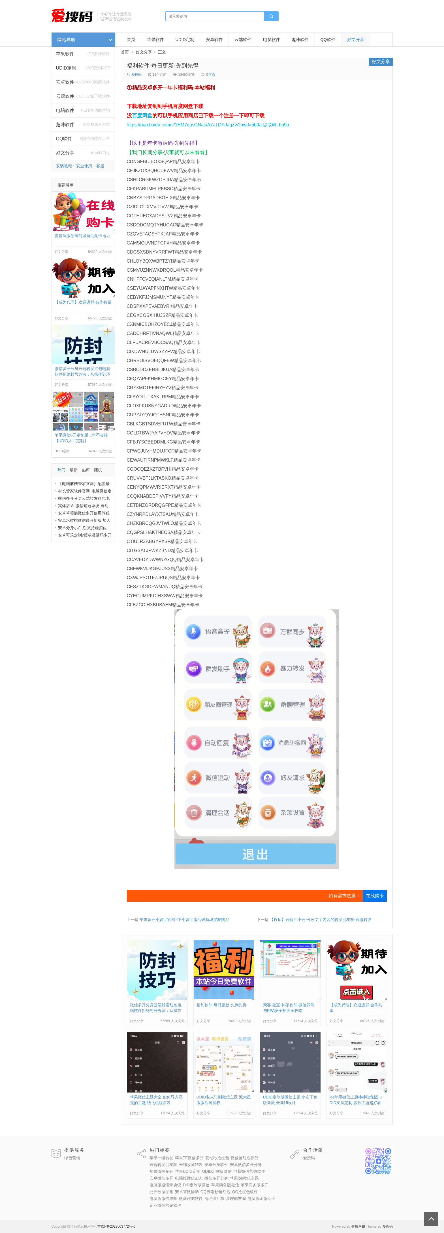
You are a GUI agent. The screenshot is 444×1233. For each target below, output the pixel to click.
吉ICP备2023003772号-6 (116, 1226)
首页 (131, 39)
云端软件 (242, 39)
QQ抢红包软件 (245, 1191)
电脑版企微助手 (261, 1198)
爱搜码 (136, 75)
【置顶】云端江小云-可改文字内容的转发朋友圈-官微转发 (320, 919)
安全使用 (84, 166)
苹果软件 (65, 53)
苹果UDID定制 (187, 1171)
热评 (86, 470)
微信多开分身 (216, 1178)
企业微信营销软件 (165, 1205)
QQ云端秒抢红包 (215, 1191)
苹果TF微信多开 (189, 1158)
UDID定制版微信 (217, 1171)
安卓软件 (214, 39)
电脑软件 (271, 39)
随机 (98, 470)
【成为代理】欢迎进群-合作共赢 (83, 302)
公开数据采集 (161, 1191)
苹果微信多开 (161, 1171)
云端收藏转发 (191, 1164)
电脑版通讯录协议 (165, 1185)
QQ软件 (327, 39)
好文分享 (65, 152)
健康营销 (358, 1226)
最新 (74, 470)
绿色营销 (72, 1158)
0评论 (210, 75)
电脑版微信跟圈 (163, 1198)
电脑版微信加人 (189, 1178)
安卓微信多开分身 (246, 1164)
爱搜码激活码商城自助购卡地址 (82, 235)
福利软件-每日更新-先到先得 (162, 65)
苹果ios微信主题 (244, 1178)
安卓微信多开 (161, 1178)
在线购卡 (375, 895)
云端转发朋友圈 (163, 1164)
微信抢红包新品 (245, 1158)
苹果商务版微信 (225, 1185)
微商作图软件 (191, 1198)
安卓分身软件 (216, 1164)
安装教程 (64, 166)
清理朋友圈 (236, 1198)
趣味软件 (300, 39)
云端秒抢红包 (217, 1158)
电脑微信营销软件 (249, 1171)
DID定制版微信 (196, 1185)
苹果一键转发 (161, 1158)
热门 (61, 470)
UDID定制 (66, 68)
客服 (100, 166)
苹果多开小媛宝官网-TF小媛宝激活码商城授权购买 (184, 919)
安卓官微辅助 (187, 1191)
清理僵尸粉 (214, 1198)
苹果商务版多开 (254, 1185)
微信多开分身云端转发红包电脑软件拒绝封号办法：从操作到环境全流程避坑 (82, 374)
